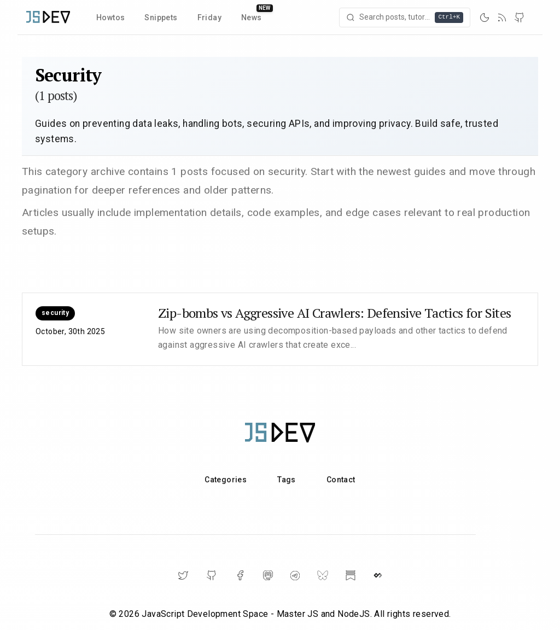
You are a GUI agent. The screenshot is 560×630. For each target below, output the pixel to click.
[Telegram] (295, 575)
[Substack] (350, 575)
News (251, 17)
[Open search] (404, 17)
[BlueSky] (322, 575)
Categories (226, 479)
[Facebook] (240, 575)
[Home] (48, 17)
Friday (209, 17)
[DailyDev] (378, 575)
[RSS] (502, 17)
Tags (286, 479)
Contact (340, 479)
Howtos (110, 17)
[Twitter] (183, 575)
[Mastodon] (268, 575)
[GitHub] (519, 17)
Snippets (160, 17)
